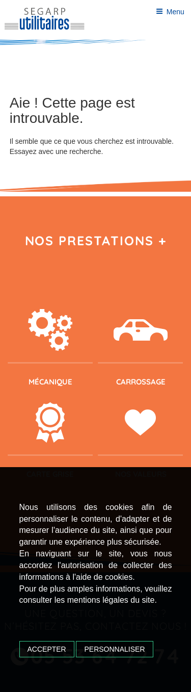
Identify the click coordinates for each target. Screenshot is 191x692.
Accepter (47, 649)
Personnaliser (114, 649)
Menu (170, 12)
